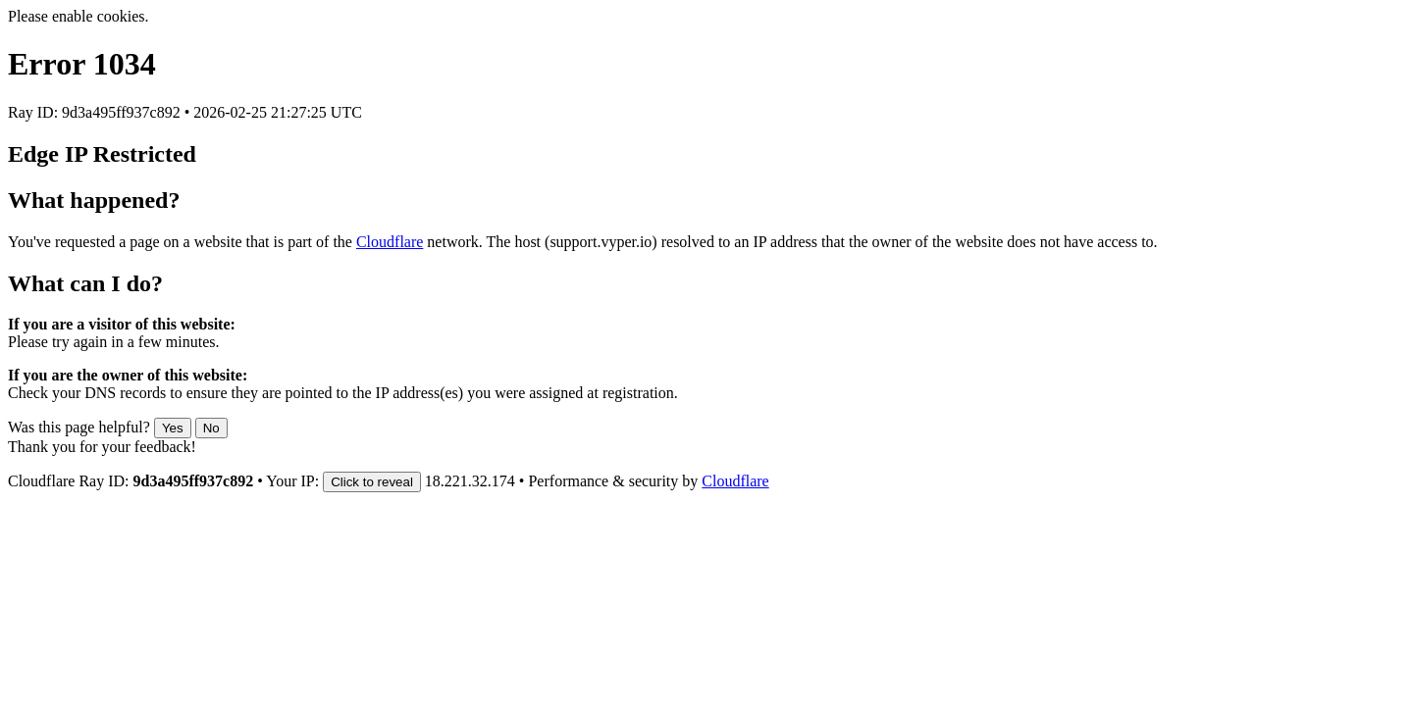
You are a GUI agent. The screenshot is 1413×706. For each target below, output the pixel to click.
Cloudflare (389, 241)
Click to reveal (372, 482)
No (211, 428)
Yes (172, 428)
